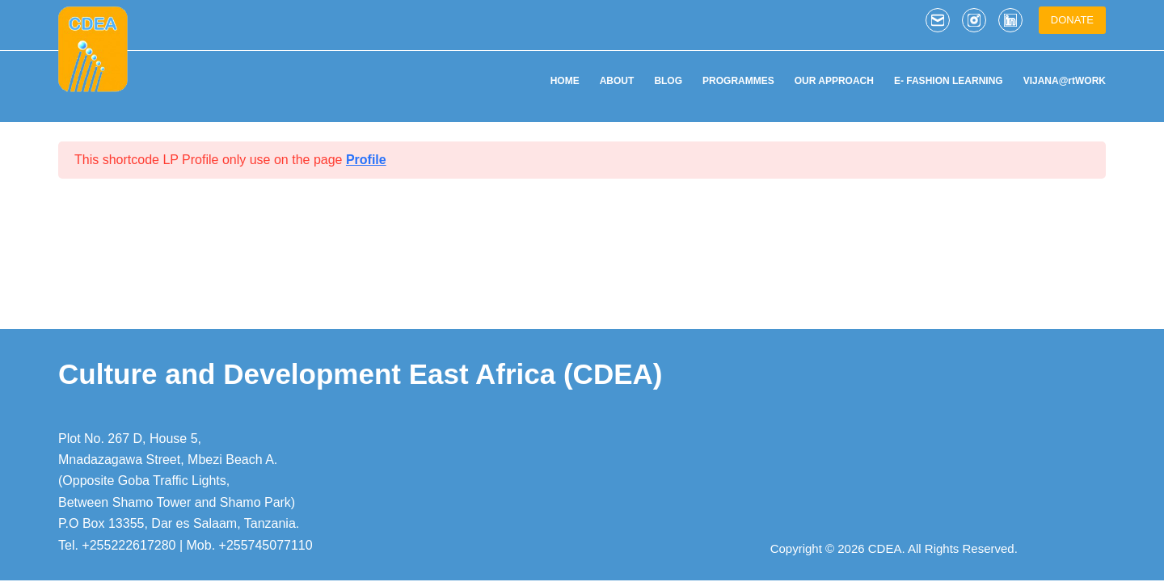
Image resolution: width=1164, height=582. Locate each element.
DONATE (1072, 20)
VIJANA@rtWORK (1064, 80)
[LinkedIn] (1010, 20)
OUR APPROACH (834, 80)
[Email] (938, 20)
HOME (565, 80)
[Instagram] (974, 20)
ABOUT (617, 80)
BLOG (668, 80)
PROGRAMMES (738, 80)
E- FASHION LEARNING (948, 80)
